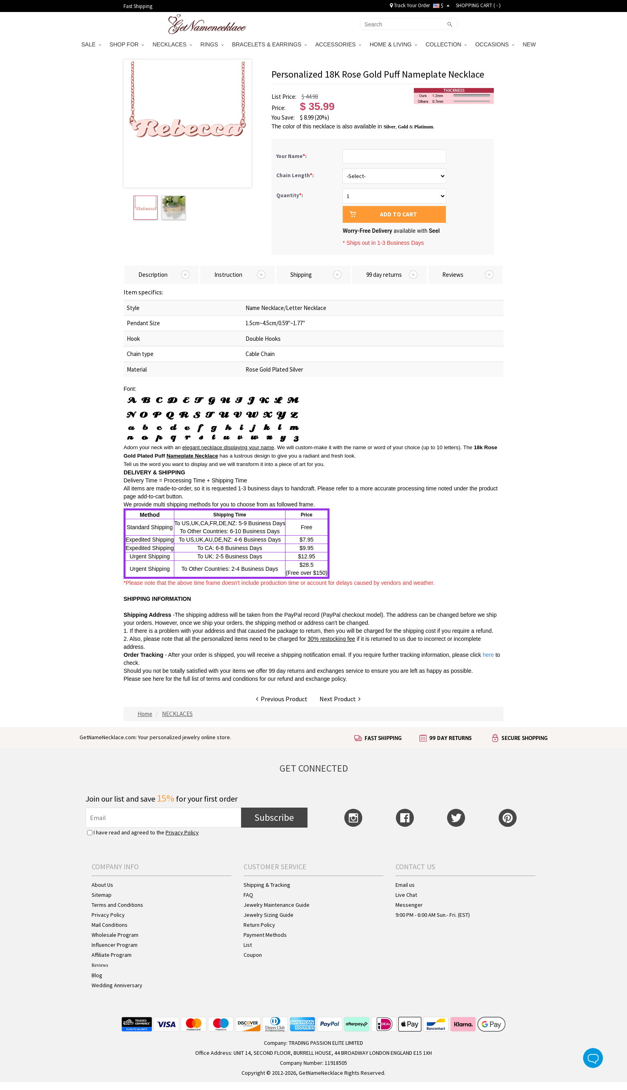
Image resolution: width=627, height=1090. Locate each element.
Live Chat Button (593, 1058)
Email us (405, 884)
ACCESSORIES (338, 44)
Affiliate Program (112, 954)
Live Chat (406, 894)
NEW (530, 44)
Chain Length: (295, 175)
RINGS (212, 44)
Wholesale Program (115, 934)
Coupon (253, 954)
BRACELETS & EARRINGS (269, 44)
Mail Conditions (110, 924)
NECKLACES (172, 44)
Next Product (340, 699)
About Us (102, 884)
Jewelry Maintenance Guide (277, 904)
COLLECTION (446, 44)
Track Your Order (410, 5)
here (158, 679)
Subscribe (274, 817)
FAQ (248, 894)
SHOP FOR (127, 44)
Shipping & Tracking (267, 884)
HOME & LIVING (393, 44)
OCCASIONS (494, 44)
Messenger (409, 904)
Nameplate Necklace (192, 456)
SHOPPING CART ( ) (478, 5)
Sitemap (102, 894)
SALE (91, 44)
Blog (97, 975)
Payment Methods (265, 934)
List (248, 944)
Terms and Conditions (117, 904)
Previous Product (282, 699)
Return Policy (259, 924)
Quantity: (289, 195)
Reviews (100, 965)
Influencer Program (115, 944)
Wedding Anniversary (117, 985)
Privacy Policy (182, 832)
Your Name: (292, 156)
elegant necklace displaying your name (228, 447)
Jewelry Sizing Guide (269, 914)
